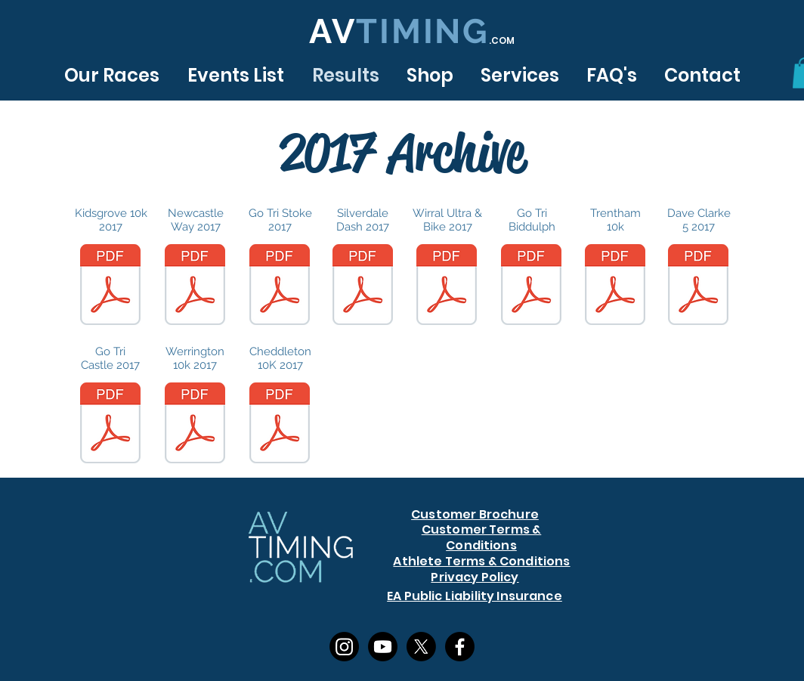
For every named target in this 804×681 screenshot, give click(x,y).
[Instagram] (344, 646)
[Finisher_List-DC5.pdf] (698, 286)
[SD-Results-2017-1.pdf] (363, 286)
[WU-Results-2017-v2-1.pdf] (447, 286)
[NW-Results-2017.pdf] (195, 286)
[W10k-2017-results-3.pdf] (195, 425)
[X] (421, 646)
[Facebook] (460, 646)
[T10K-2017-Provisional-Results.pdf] (615, 286)
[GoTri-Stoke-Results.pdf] (280, 286)
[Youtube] (382, 646)
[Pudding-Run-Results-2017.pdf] (280, 425)
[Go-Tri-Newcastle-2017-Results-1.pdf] (110, 425)
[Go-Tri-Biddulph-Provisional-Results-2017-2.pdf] (531, 286)
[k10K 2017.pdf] (110, 286)
